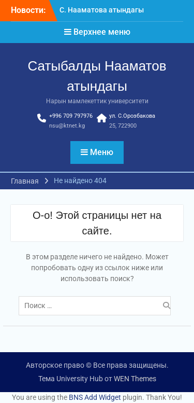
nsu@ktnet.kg (67, 125)
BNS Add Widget (95, 397)
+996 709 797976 (71, 116)
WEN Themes (135, 378)
